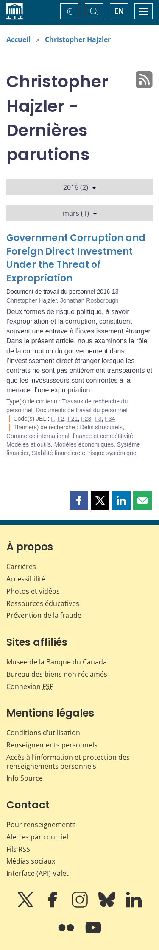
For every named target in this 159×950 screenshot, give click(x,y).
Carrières (21, 566)
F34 (110, 418)
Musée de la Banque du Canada (56, 662)
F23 (86, 418)
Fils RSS (18, 849)
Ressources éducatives (42, 603)
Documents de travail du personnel (81, 410)
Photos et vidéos (33, 591)
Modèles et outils (28, 444)
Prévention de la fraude (43, 615)
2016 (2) (79, 187)
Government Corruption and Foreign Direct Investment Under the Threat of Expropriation (75, 258)
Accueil (18, 39)
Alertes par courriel (37, 837)
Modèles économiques (84, 444)
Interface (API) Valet (37, 873)
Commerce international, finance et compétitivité (69, 436)
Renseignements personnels (52, 745)
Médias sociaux (30, 861)
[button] (79, 500)
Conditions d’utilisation (43, 732)
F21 (72, 418)
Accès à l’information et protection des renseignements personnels (68, 762)
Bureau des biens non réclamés (56, 674)
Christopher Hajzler (78, 39)
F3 (98, 418)
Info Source (24, 778)
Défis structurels (101, 427)
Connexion (30, 686)
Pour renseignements (41, 824)
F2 (60, 418)
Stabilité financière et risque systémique (84, 453)
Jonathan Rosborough (89, 300)
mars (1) (80, 213)
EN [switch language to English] (119, 11)
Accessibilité (25, 578)
